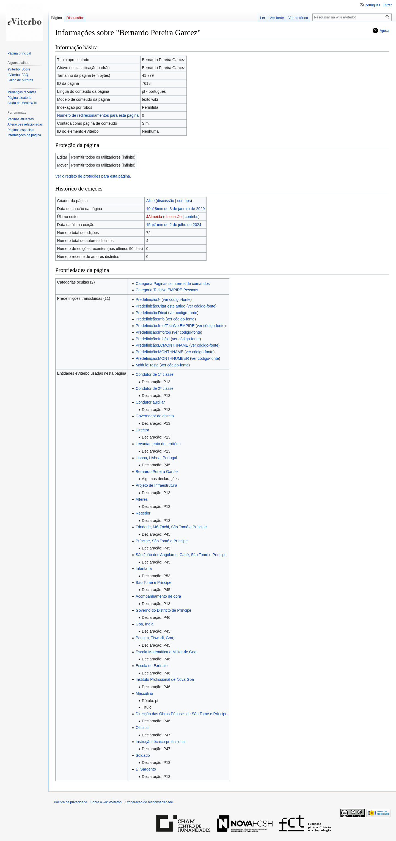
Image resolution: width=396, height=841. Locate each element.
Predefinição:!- (148, 299)
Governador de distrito (155, 416)
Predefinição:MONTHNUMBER (162, 358)
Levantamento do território (158, 444)
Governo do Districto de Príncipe (163, 610)
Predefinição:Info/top (153, 332)
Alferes (142, 499)
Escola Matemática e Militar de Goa (166, 652)
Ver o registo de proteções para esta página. (93, 176)
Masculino (144, 693)
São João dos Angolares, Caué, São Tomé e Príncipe (181, 554)
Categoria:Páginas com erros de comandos (173, 283)
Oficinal (142, 727)
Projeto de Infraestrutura (156, 485)
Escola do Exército (151, 665)
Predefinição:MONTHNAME (159, 352)
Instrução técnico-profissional (160, 741)
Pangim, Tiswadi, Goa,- (155, 638)
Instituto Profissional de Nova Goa (165, 679)
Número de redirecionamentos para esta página (98, 115)
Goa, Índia (144, 624)
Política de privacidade (70, 802)
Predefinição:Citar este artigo (160, 306)
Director (142, 430)
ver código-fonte (176, 299)
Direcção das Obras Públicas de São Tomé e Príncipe (181, 714)
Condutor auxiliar (150, 402)
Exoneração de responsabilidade (149, 802)
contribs (184, 200)
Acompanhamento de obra (158, 596)
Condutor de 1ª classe (154, 374)
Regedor (143, 513)
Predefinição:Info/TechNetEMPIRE (165, 325)
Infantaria (144, 568)
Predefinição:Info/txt (153, 339)
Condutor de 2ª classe (154, 388)
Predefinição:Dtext (151, 313)
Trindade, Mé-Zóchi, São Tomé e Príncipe (171, 527)
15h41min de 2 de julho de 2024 (173, 224)
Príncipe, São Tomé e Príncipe (162, 541)
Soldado (143, 755)
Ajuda (384, 30)
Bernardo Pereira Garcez (157, 471)
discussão (165, 200)
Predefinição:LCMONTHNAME (162, 345)
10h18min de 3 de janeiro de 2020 (175, 208)
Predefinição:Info (150, 319)
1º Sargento (146, 769)
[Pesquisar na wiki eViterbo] (352, 17)
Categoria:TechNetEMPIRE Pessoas (167, 290)
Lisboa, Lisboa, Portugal (156, 458)
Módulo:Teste (147, 365)
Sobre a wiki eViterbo (106, 802)
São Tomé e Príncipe (153, 582)
